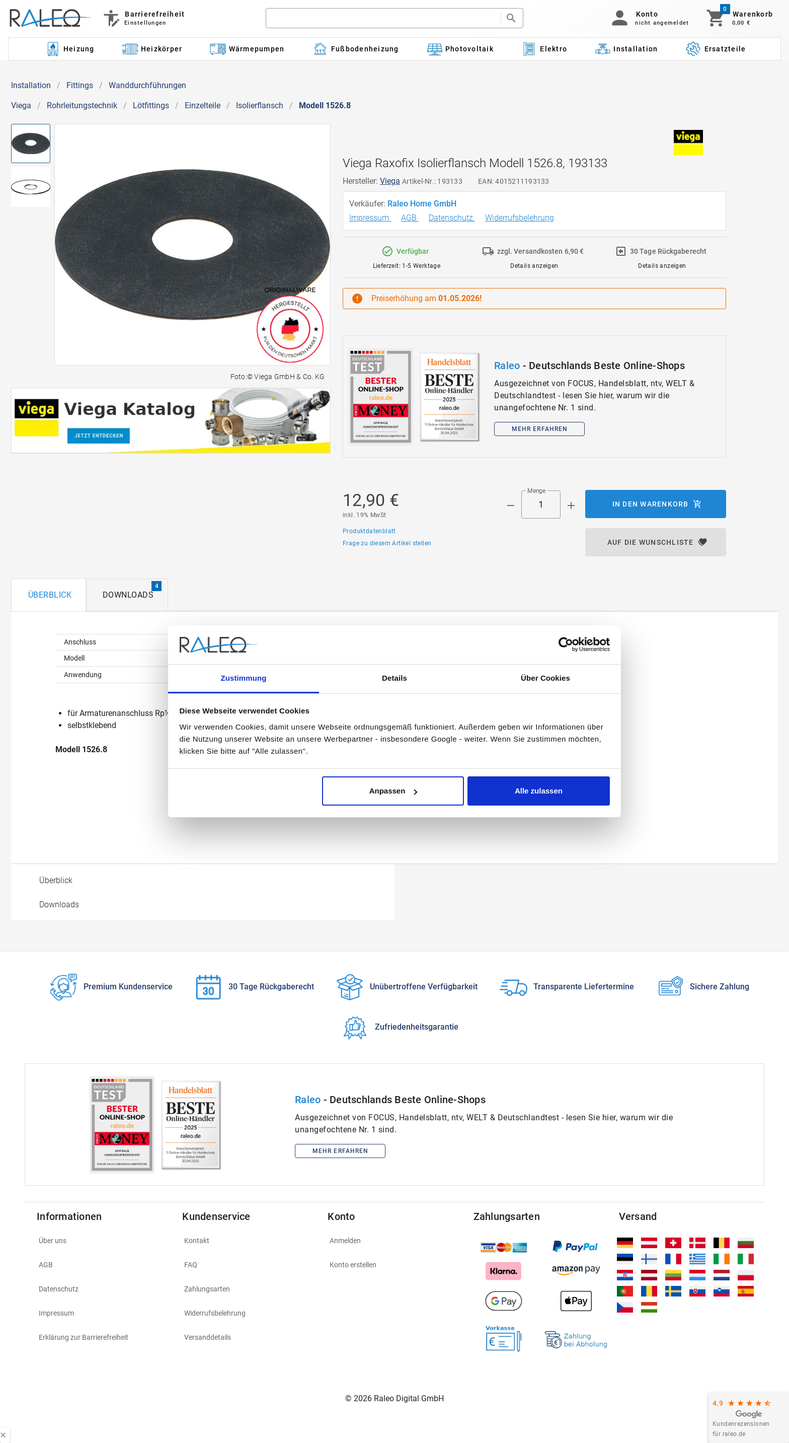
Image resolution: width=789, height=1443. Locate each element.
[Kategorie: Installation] (626, 49)
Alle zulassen (539, 790)
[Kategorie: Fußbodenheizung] (355, 49)
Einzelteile (202, 105)
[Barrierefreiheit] (143, 18)
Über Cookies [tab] (545, 678)
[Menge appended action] (571, 505)
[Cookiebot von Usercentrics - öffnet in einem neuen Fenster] (566, 645)
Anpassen (393, 790)
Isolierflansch (259, 105)
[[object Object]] (171, 421)
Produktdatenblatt (369, 531)
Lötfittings (151, 105)
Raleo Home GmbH (422, 203)
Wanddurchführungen (147, 85)
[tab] (48, 595)
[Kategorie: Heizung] (69, 49)
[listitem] (103, 1241)
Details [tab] (394, 678)
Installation (31, 85)
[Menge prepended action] (511, 505)
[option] (202, 880)
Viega (21, 105)
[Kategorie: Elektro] (544, 49)
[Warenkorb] (739, 18)
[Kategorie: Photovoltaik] (460, 49)
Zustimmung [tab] (244, 678)
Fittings (79, 85)
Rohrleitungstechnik (82, 105)
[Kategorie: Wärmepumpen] (247, 49)
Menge (536, 490)
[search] (383, 18)
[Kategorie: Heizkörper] (152, 49)
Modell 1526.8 (325, 105)
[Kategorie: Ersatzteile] (716, 49)
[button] (648, 18)
